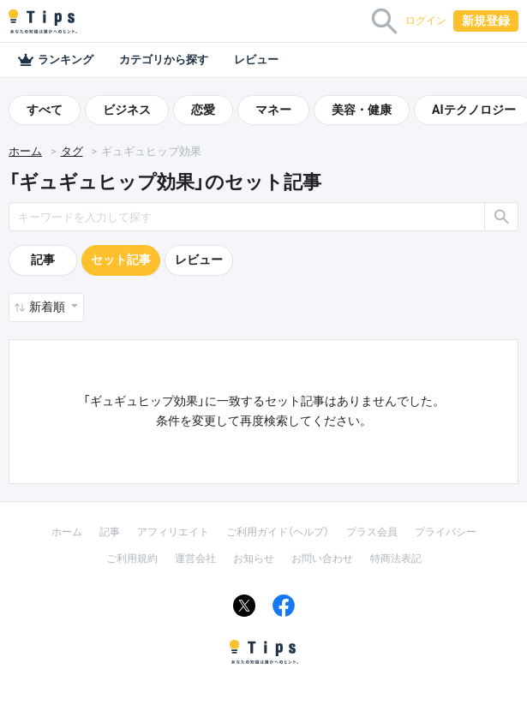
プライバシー (445, 532)
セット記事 (121, 259)
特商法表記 (396, 559)
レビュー (256, 59)
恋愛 (203, 110)
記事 (43, 259)
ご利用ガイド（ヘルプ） (277, 532)
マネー (273, 110)
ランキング (55, 60)
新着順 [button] (48, 307)
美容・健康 (362, 110)
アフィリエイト (173, 532)
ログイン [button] (425, 21)
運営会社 (195, 559)
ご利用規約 (132, 559)
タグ (72, 151)
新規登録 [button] (486, 20)
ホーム (25, 151)
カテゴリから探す (163, 59)
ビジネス (127, 110)
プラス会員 (372, 532)
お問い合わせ (322, 559)
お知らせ (253, 559)
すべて (45, 110)
